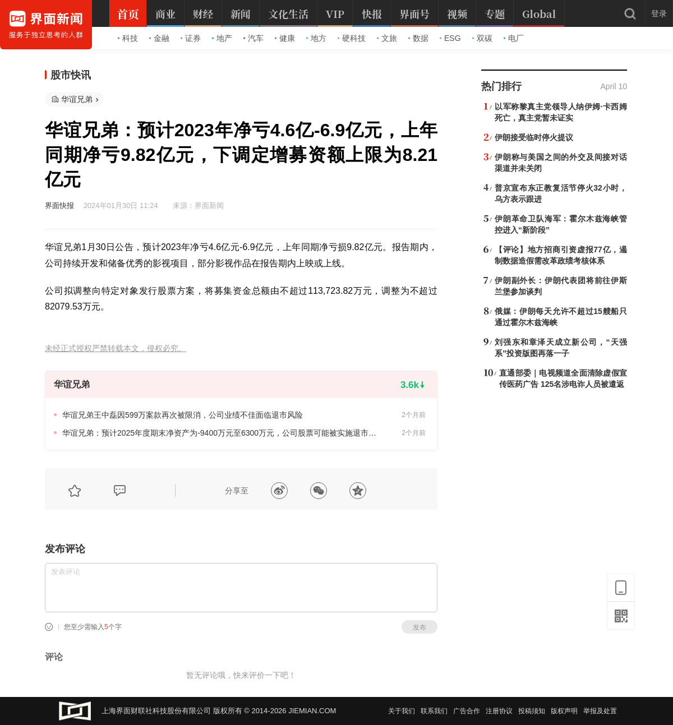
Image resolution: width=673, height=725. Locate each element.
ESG (450, 38)
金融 (159, 38)
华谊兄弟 (77, 99)
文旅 (387, 38)
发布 (419, 627)
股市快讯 (70, 75)
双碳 (482, 38)
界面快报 (59, 205)
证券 (191, 38)
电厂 (514, 38)
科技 (128, 38)
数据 (418, 38)
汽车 (253, 38)
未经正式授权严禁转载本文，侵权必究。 (115, 348)
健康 (285, 38)
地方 (316, 38)
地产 (222, 38)
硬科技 (352, 38)
